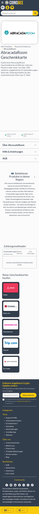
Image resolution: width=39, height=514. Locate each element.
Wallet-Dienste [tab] (19, 252)
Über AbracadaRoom (13, 145)
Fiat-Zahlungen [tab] (31, 252)
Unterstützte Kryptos (13, 421)
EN (7, 510)
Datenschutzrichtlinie (23, 401)
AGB (4, 158)
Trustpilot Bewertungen (14, 451)
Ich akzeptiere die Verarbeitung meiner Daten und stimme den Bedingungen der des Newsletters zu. (20, 401)
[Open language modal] (3, 7)
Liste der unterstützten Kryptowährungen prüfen (19, 263)
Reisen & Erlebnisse (23, 46)
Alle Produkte (6, 46)
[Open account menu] (7, 7)
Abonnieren (28, 395)
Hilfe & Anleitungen (12, 151)
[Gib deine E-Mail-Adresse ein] (10, 395)
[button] (2, 2)
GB (22, 510)
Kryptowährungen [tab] (8, 251)
